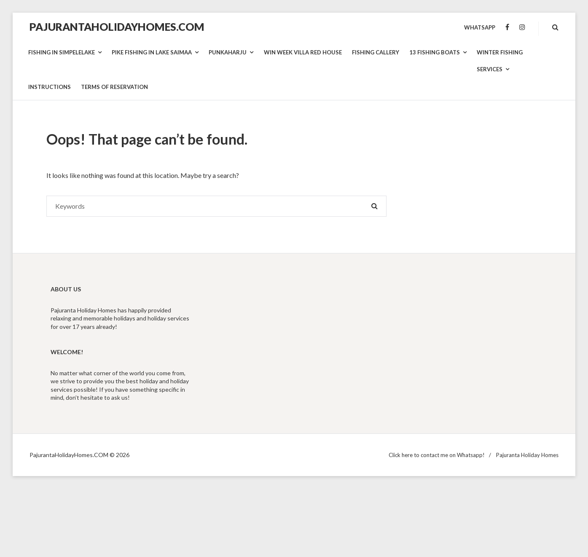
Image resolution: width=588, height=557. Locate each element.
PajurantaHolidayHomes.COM (117, 26)
